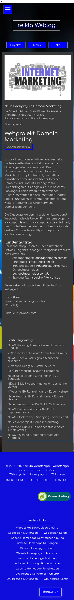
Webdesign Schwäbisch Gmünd (37, 527)
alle (58, 45)
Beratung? (50, 591)
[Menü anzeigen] (8, 9)
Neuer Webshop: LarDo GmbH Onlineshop (36, 404)
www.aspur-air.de (44, 222)
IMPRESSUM (14, 480)
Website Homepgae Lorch (37, 548)
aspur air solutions (25, 118)
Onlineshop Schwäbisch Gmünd (37, 573)
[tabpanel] (37, 473)
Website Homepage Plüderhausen (37, 563)
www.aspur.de (13, 222)
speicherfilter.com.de (46, 277)
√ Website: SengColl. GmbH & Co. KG (32, 366)
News (37, 45)
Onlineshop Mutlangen (22, 579)
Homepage (46, 118)
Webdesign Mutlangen (23, 532)
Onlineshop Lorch (56, 579)
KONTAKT (61, 480)
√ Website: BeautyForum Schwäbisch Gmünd (38, 353)
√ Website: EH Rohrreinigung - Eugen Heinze (38, 391)
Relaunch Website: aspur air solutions (33, 370)
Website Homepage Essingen (37, 558)
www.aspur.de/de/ (18, 146)
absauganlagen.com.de (51, 257)
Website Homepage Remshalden (37, 568)
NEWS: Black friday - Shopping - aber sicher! (38, 417)
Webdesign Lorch (55, 532)
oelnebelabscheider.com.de (30, 273)
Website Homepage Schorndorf (37, 553)
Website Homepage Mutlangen (37, 543)
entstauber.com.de (41, 261)
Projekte (16, 45)
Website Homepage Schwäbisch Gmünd (37, 538)
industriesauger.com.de (51, 265)
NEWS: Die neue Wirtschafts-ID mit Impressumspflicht (31, 411)
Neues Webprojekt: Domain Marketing (33, 422)
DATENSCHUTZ (39, 480)
